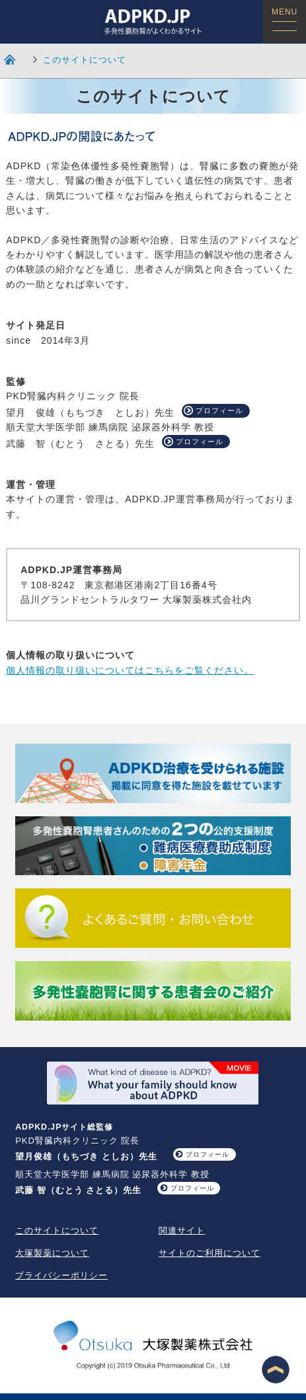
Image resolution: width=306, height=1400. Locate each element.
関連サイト (182, 1230)
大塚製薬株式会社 (153, 1346)
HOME (10, 59)
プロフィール (219, 410)
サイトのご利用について (209, 1253)
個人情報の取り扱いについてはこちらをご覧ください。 (130, 670)
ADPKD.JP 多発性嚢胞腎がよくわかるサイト (153, 21)
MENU (284, 19)
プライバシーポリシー (61, 1275)
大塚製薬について (52, 1253)
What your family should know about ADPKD (152, 1083)
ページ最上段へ (275, 1369)
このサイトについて (84, 60)
